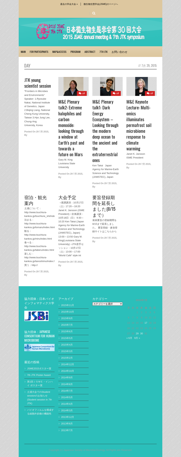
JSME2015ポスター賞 (39, 368)
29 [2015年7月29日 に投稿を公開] (137, 333)
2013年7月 (67, 430)
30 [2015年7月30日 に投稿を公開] (141, 333)
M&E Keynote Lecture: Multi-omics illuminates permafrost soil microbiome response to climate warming (138, 125)
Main (23, 52)
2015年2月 (67, 357)
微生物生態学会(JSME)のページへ (101, 4)
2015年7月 (67, 324)
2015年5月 (67, 338)
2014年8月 (67, 384)
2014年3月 (67, 410)
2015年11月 (67, 305)
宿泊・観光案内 (35, 200)
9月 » (137, 338)
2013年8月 (67, 423)
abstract (90, 52)
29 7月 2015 (42, 131)
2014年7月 (67, 390)
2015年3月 (67, 351)
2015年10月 (67, 311)
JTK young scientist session (37, 82)
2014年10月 (67, 371)
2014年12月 (67, 364)
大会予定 (67, 197)
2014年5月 (67, 397)
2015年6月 (67, 331)
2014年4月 (67, 403)
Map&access (59, 52)
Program (75, 52)
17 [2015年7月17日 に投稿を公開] (146, 322)
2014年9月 (67, 377)
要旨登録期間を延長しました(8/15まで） (103, 206)
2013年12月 (67, 417)
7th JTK (103, 52)
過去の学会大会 (69, 4)
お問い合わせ (119, 52)
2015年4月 (67, 344)
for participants (39, 52)
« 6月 (129, 338)
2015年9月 (67, 318)
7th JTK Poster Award (39, 375)
